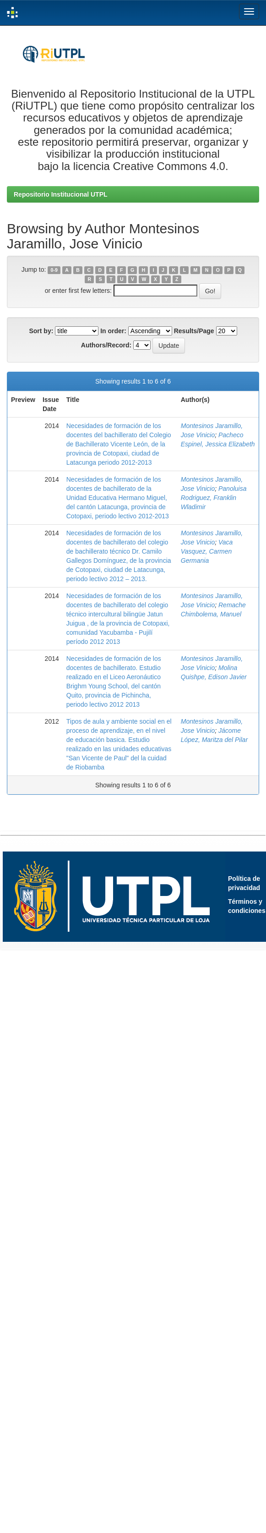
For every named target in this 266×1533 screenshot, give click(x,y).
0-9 (54, 270)
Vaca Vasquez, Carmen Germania (207, 551)
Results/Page (194, 331)
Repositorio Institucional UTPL (61, 194)
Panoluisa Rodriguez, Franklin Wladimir (214, 498)
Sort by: (41, 331)
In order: (113, 331)
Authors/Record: (106, 345)
